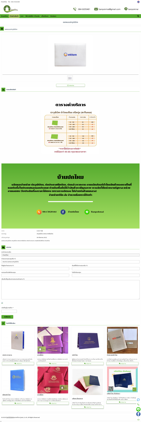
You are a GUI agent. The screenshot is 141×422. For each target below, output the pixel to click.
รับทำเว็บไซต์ (9, 417)
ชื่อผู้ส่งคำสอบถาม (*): (7, 266)
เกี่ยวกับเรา (44, 16)
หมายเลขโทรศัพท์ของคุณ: (8, 272)
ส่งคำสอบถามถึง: (6, 252)
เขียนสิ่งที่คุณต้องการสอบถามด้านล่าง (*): (13, 279)
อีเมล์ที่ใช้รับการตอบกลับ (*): (80, 266)
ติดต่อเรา (53, 16)
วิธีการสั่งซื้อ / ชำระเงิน (32, 16)
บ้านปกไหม (4, 16)
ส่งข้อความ (7, 317)
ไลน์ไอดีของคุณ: (76, 272)
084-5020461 (15, 2)
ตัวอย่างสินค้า (14, 16)
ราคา (21, 16)
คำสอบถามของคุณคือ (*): (8, 259)
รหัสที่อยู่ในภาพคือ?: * (7, 308)
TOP (138, 419)
